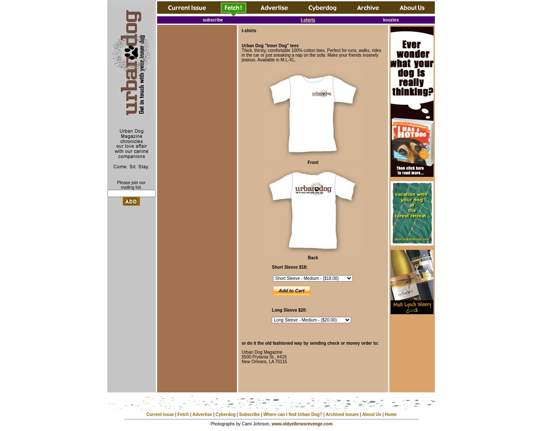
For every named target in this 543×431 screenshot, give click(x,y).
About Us (371, 414)
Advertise (202, 414)
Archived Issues (342, 414)
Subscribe (249, 414)
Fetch (183, 414)
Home (391, 414)
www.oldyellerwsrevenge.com (302, 424)
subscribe (213, 20)
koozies (391, 20)
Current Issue (160, 414)
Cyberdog (225, 414)
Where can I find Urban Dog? (292, 414)
